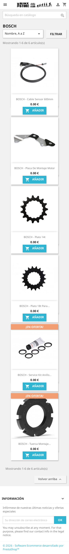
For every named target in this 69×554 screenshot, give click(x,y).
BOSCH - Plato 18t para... (35, 306)
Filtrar (56, 34)
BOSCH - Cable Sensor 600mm (34, 99)
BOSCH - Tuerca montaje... (34, 444)
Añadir (34, 110)
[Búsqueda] (34, 15)
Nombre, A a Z (23, 33)
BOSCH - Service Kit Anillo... (35, 375)
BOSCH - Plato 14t (34, 237)
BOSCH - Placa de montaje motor (34, 168)
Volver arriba (50, 479)
